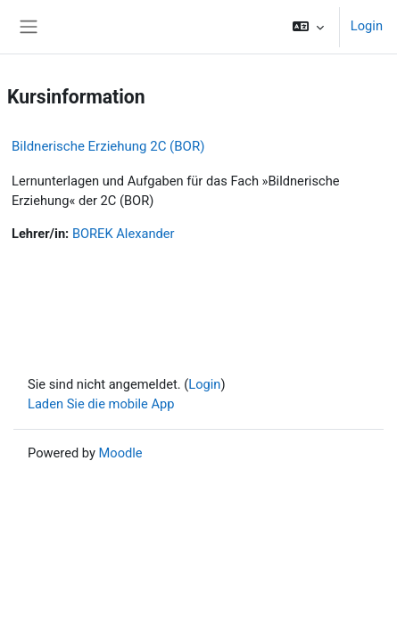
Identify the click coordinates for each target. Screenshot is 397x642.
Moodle (121, 453)
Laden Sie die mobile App (101, 404)
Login (367, 26)
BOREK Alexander (123, 234)
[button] (308, 27)
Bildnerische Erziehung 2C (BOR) (108, 146)
